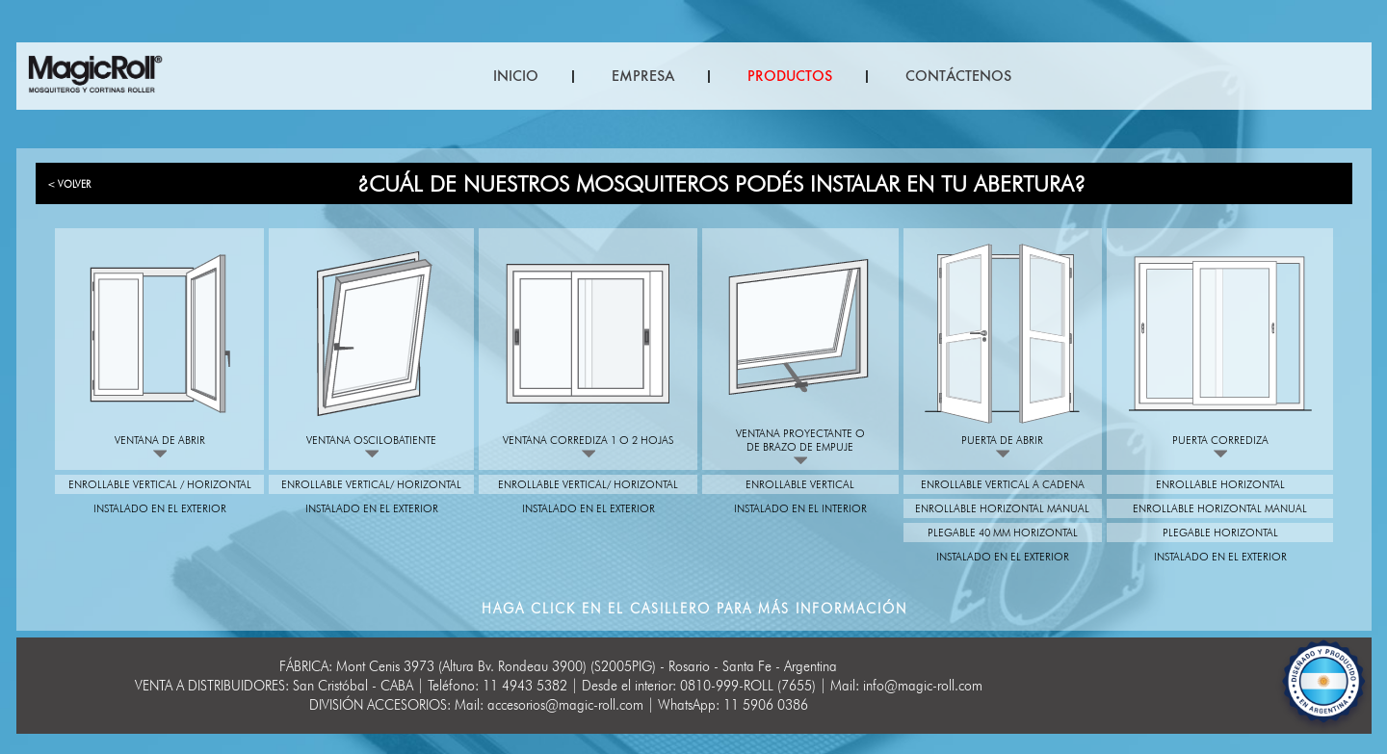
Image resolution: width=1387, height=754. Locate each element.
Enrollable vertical (800, 484)
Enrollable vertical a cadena (1003, 484)
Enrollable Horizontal (1220, 484)
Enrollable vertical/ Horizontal (371, 484)
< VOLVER (69, 184)
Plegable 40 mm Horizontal (1003, 532)
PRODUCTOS (789, 75)
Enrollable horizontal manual (1002, 508)
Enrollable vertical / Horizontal (159, 484)
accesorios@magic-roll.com (565, 705)
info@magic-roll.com (922, 685)
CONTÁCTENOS (958, 75)
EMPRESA (643, 75)
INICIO (515, 75)
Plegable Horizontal (1220, 532)
